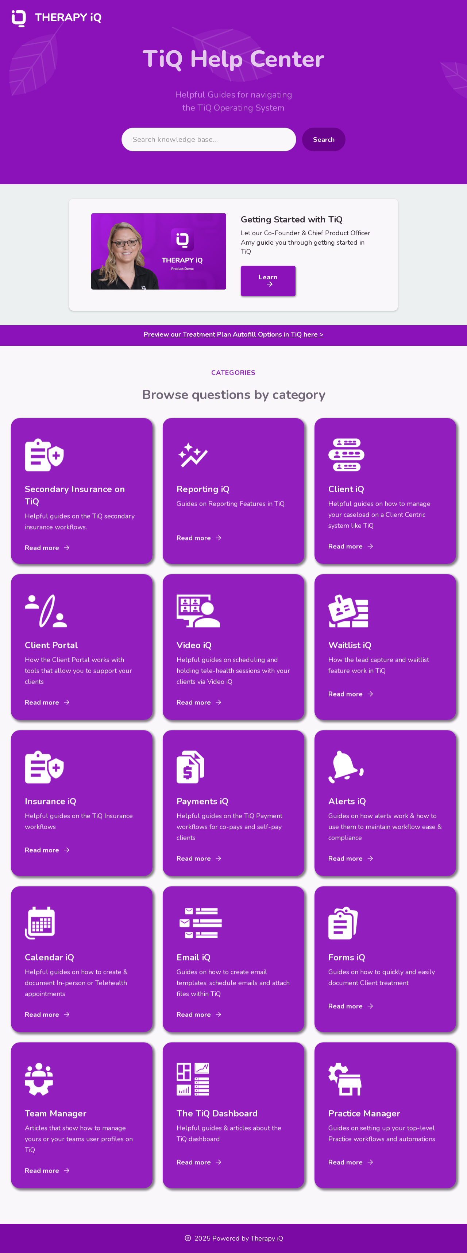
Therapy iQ (267, 1238)
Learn (268, 280)
